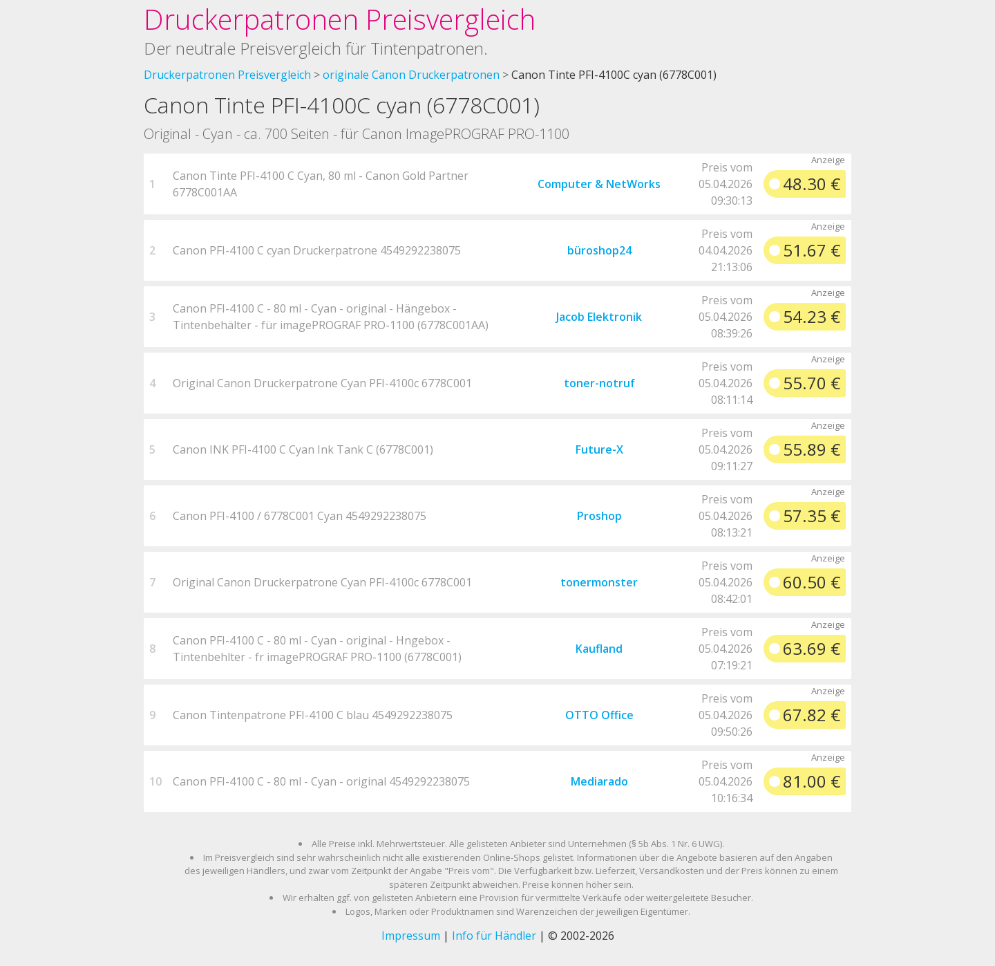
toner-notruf (599, 383)
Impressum (410, 935)
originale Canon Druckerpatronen (411, 74)
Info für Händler (494, 935)
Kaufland (599, 648)
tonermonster (599, 582)
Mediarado (599, 781)
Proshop (599, 515)
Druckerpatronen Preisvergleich (340, 19)
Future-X (599, 449)
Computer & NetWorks (599, 184)
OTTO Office (599, 715)
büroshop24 (599, 250)
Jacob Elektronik (599, 316)
